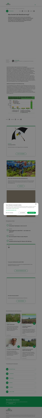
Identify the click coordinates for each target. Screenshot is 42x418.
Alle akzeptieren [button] (31, 212)
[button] (9, 212)
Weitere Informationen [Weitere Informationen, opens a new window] (15, 208)
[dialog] (21, 209)
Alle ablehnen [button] (21, 212)
